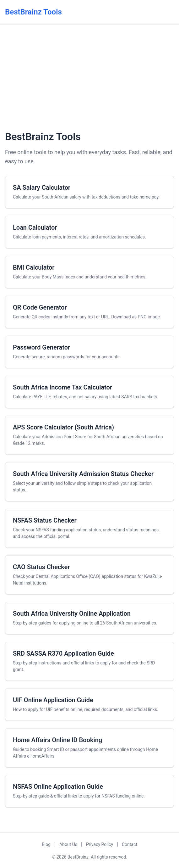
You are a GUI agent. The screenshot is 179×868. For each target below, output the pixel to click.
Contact (129, 844)
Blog (46, 844)
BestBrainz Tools (33, 12)
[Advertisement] (89, 76)
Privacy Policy (99, 844)
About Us (68, 844)
